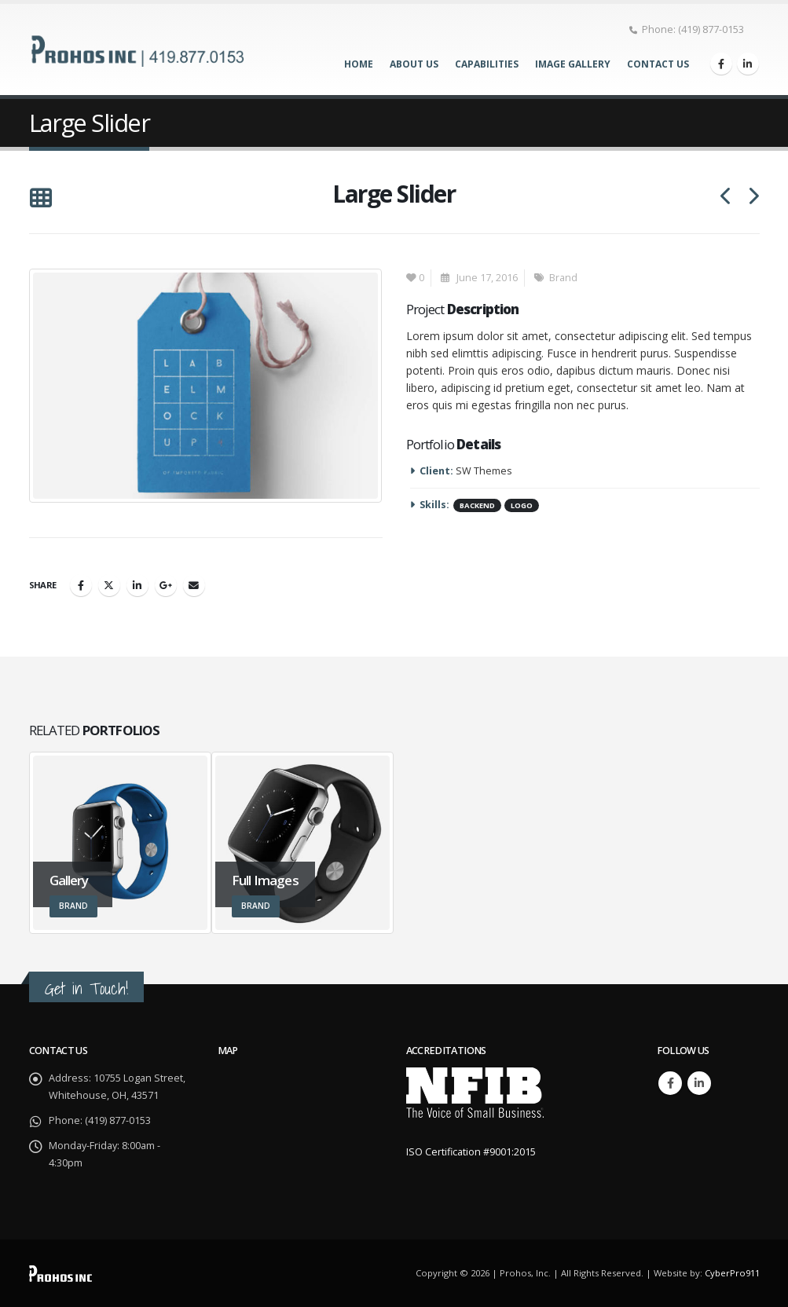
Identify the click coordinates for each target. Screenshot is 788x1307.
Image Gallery (572, 64)
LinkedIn (137, 585)
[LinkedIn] (748, 64)
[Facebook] (721, 64)
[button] (40, 199)
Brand (563, 277)
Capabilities (487, 64)
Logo (522, 505)
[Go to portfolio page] (120, 843)
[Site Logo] (139, 49)
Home (358, 64)
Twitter (109, 585)
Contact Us (658, 64)
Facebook (81, 585)
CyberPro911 (732, 1273)
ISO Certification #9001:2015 (471, 1152)
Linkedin (699, 1083)
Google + (166, 585)
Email (194, 585)
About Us (414, 64)
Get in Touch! (86, 988)
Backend (477, 505)
